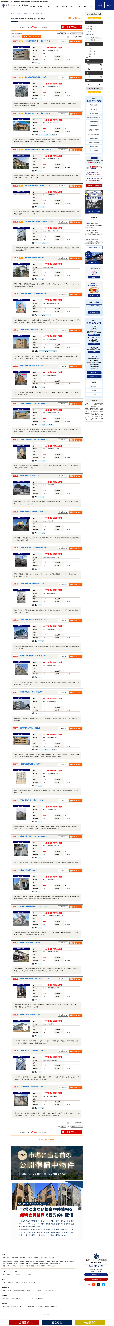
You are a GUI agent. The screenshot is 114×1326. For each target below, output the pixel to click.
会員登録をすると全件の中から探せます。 (51, 27)
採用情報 (64, 6)
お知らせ (72, 6)
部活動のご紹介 (50, 1290)
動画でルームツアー (31, 1290)
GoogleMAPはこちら (94, 334)
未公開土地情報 (94, 113)
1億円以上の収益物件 (17, 1266)
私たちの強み (6, 1257)
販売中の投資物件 (94, 105)
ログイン (109, 4)
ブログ (79, 6)
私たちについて (14, 1306)
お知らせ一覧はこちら (94, 247)
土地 (88, 57)
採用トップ (6, 1306)
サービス (40, 6)
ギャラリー (48, 6)
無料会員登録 (15, 1257)
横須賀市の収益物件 (94, 130)
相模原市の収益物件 (94, 142)
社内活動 (47, 1306)
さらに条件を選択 (94, 88)
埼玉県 (89, 26)
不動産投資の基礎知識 (18, 1290)
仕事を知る (23, 1306)
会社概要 (94, 382)
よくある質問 (39, 1298)
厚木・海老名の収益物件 (94, 134)
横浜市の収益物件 (94, 121)
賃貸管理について (7, 1274)
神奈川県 (90, 34)
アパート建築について (8, 1282)
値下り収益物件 (94, 150)
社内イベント (41, 1290)
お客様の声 (94, 386)
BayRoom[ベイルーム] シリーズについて (26, 1282)
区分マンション (92, 54)
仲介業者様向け (29, 1274)
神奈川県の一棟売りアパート (94, 117)
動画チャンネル (88, 6)
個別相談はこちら (96, 1274)
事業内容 (32, 6)
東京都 (89, 31)
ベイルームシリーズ (94, 109)
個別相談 (100, 4)
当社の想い (31, 1298)
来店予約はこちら (94, 376)
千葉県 (89, 29)
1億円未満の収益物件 (30, 1266)
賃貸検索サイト (20, 1274)
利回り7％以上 (7, 1266)
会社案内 (56, 6)
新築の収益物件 (94, 146)
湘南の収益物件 (94, 138)
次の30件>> (79, 36)
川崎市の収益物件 (94, 125)
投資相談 (22, 1257)
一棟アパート (91, 48)
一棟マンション (92, 51)
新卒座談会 (54, 1306)
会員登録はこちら (94, 372)
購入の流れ (44, 1257)
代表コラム (18, 1298)
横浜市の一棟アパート (57, 1261)
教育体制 (40, 1306)
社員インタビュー (32, 1306)
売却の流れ (51, 1257)
